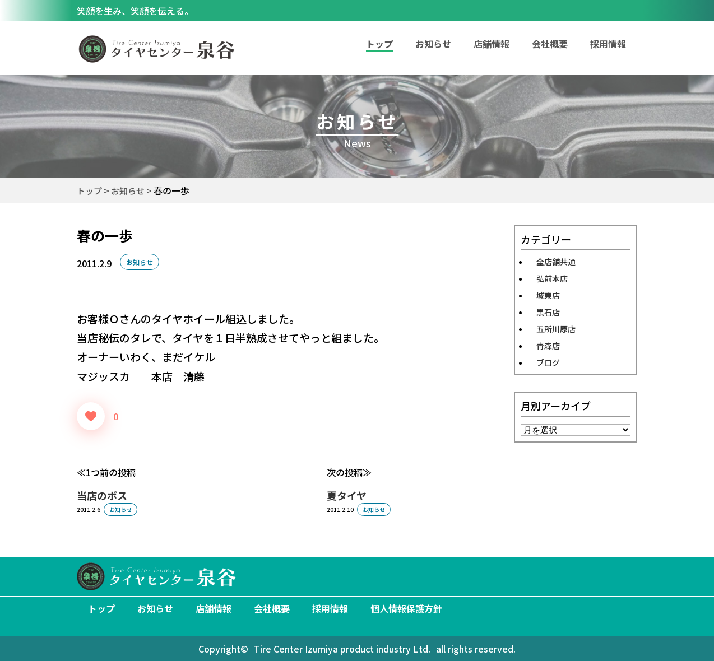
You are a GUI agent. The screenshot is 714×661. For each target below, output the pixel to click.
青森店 (548, 345)
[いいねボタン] (91, 416)
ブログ (548, 362)
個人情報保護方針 (406, 608)
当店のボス (102, 495)
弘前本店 (552, 278)
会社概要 (550, 43)
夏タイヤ (347, 495)
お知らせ (433, 43)
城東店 (548, 295)
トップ (101, 608)
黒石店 (548, 312)
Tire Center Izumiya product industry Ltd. (342, 648)
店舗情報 (491, 43)
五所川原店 (556, 328)
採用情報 (608, 43)
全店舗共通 (556, 261)
